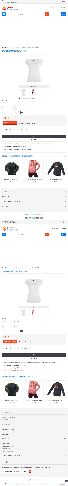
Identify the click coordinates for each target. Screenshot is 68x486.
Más (34, 136)
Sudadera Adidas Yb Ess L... (56, 179)
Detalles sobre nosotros (8, 432)
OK (30, 471)
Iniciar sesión (55, 8)
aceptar (62, 484)
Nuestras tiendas (6, 424)
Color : (3, 112)
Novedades (5, 419)
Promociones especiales (8, 417)
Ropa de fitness (15, 47)
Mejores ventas (6, 422)
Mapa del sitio (5, 434)
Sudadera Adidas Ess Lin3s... (11, 179)
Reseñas (34, 140)
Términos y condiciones (8, 429)
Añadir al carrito (11, 123)
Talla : (3, 107)
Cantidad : (4, 102)
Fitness (7, 47)
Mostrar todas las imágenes (27, 98)
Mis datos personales (8, 451)
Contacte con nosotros (8, 1)
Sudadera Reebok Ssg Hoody (34, 179)
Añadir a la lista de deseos (27, 123)
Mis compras (5, 443)
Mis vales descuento (7, 446)
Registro (63, 8)
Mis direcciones (6, 448)
